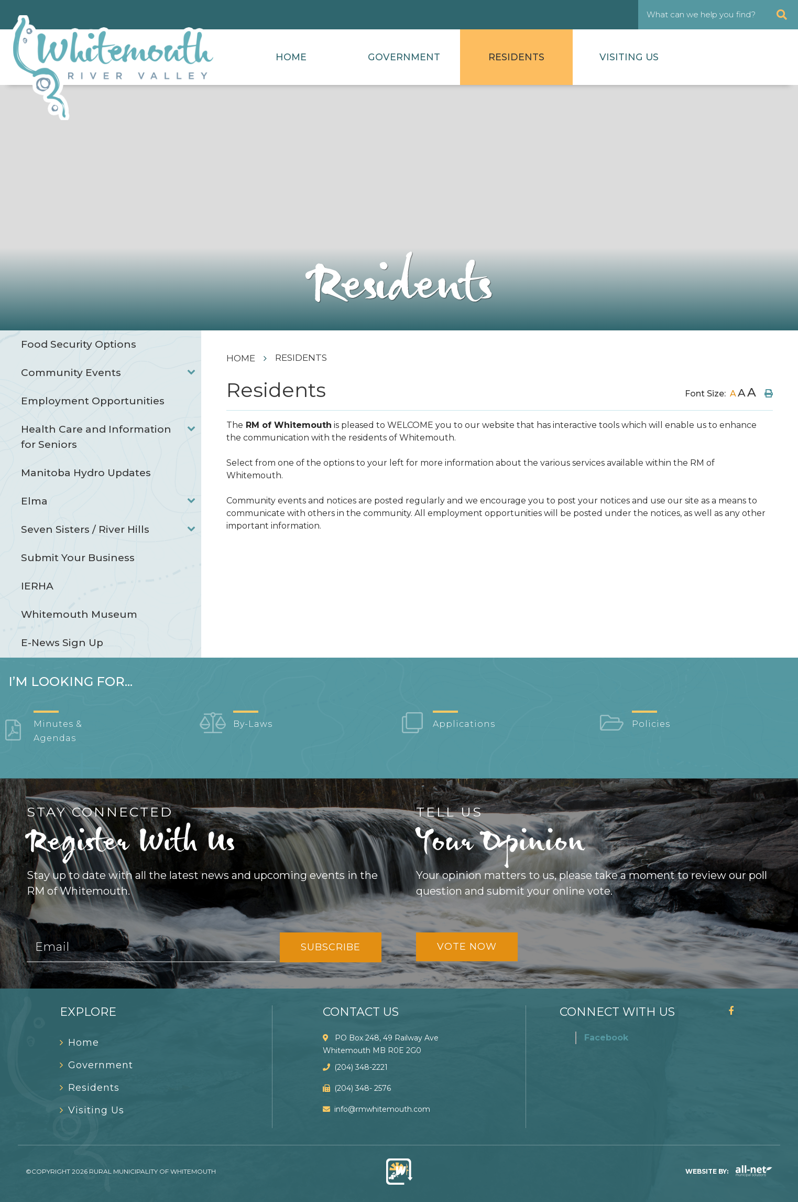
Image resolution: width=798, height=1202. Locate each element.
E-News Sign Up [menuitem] (62, 643)
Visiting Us (629, 56)
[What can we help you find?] (718, 14)
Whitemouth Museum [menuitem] (79, 614)
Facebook (606, 1038)
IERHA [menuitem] (37, 586)
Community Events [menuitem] (71, 373)
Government (404, 56)
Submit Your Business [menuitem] (78, 558)
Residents (516, 56)
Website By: (728, 1171)
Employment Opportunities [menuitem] (93, 401)
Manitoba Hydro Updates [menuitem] (86, 473)
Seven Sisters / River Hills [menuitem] (85, 529)
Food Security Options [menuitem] (78, 344)
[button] (191, 371)
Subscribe (330, 947)
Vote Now (467, 946)
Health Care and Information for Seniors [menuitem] (96, 436)
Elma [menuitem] (34, 501)
